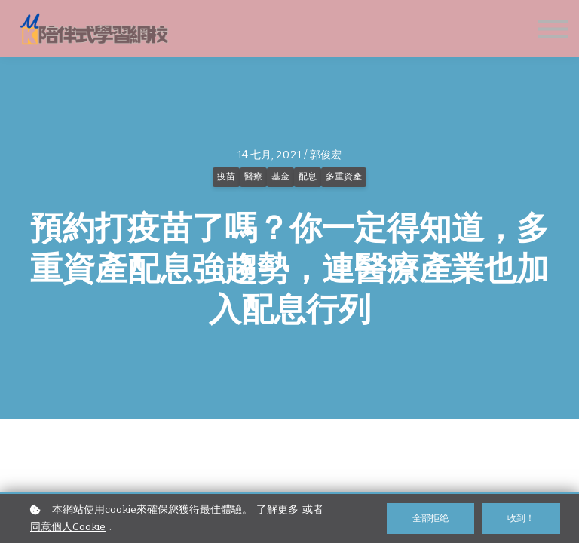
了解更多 (277, 509)
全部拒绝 (430, 518)
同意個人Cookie (68, 526)
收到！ (521, 518)
